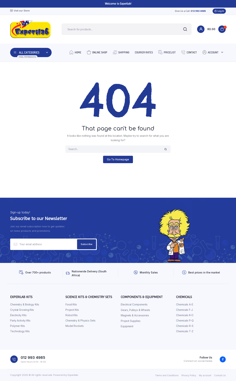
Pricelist (167, 52)
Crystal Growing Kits (22, 310)
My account (205, 375)
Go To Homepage (118, 159)
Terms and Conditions (167, 375)
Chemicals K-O (184, 315)
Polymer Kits (17, 326)
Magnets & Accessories (135, 315)
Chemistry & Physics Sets (80, 320)
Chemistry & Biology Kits (24, 304)
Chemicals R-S (184, 326)
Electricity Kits (18, 315)
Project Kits (72, 310)
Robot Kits (71, 315)
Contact (189, 52)
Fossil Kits (71, 304)
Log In (219, 11)
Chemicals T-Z (184, 331)
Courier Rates (144, 52)
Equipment (127, 326)
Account (210, 52)
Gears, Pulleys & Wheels (135, 310)
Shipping (121, 52)
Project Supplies (130, 320)
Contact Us (220, 375)
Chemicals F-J (184, 310)
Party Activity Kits (20, 320)
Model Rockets (74, 326)
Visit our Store (20, 10)
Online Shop (97, 52)
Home (75, 52)
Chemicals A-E (184, 304)
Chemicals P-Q (185, 320)
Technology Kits (20, 331)
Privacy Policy (188, 375)
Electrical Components (134, 304)
